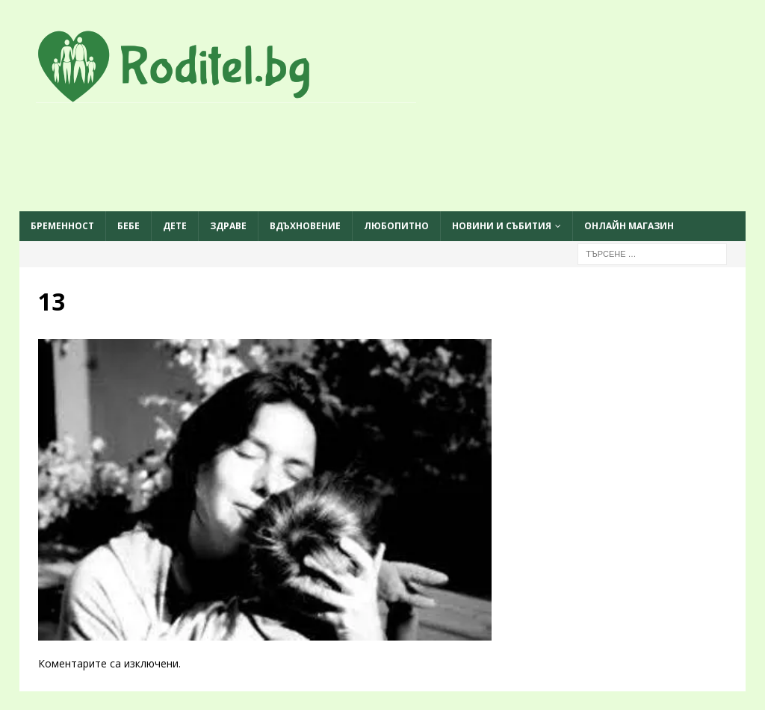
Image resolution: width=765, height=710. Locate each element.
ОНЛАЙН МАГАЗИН (629, 225)
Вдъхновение (305, 225)
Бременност (62, 225)
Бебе (128, 225)
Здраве (228, 225)
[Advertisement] (382, 158)
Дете (175, 225)
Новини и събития (501, 225)
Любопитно (396, 225)
